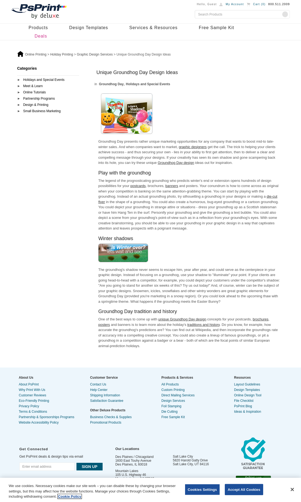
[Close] (292, 489)
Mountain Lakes (127, 471)
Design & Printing (35, 105)
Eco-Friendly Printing (34, 401)
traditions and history (203, 325)
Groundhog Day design (176, 163)
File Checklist (243, 401)
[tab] (48, 80)
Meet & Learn (33, 86)
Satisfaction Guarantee (106, 401)
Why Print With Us (32, 390)
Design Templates (88, 27)
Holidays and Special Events (43, 80)
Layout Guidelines (247, 384)
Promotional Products (105, 422)
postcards (138, 186)
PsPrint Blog (243, 406)
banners (171, 186)
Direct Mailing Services (178, 395)
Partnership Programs (39, 98)
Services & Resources (153, 27)
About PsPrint (29, 384)
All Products (170, 384)
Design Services (173, 401)
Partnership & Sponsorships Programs (46, 417)
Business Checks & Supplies (111, 417)
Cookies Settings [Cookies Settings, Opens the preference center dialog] (202, 489)
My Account (235, 4)
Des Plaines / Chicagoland (134, 457)
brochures (260, 319)
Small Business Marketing (42, 111)
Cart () (259, 4)
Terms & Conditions (33, 412)
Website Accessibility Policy (39, 422)
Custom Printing (173, 390)
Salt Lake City (183, 456)
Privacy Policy (29, 406)
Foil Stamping (171, 406)
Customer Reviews (32, 395)
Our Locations (127, 449)
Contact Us (98, 384)
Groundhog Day (111, 84)
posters (104, 325)
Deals (41, 36)
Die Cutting (169, 412)
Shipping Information (105, 395)
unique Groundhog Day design (182, 319)
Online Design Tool (248, 395)
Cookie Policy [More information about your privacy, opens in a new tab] (69, 496)
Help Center (99, 390)
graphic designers (193, 147)
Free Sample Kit (216, 27)
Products (38, 27)
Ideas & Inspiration (247, 412)
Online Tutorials (34, 92)
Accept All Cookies (244, 489)
